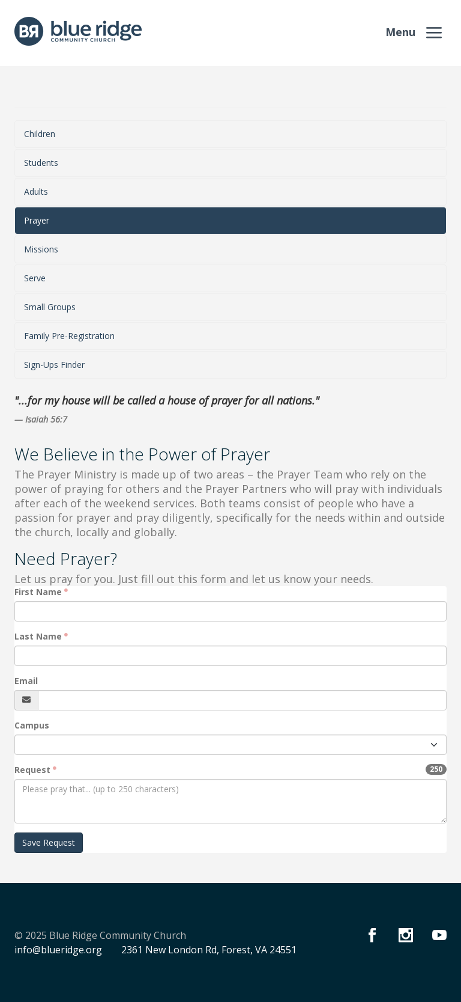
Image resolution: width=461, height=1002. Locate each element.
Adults (36, 191)
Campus (31, 725)
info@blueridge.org (58, 949)
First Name (38, 591)
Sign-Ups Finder (54, 364)
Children (39, 133)
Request (32, 769)
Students (41, 162)
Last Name (38, 636)
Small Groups (50, 307)
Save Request (48, 842)
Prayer (36, 220)
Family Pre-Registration (69, 335)
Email (26, 680)
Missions (41, 249)
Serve (35, 278)
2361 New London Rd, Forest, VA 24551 (209, 949)
